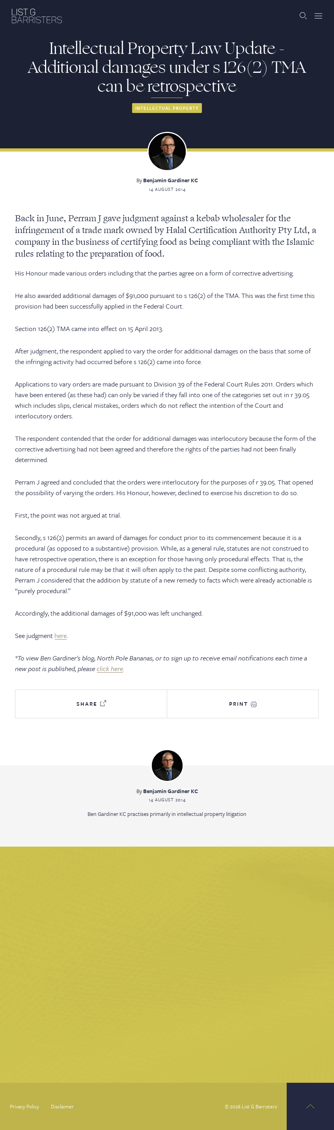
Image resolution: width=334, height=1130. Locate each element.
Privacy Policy (24, 1106)
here (60, 635)
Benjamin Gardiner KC (170, 180)
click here (110, 668)
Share (91, 704)
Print (243, 704)
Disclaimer (62, 1106)
